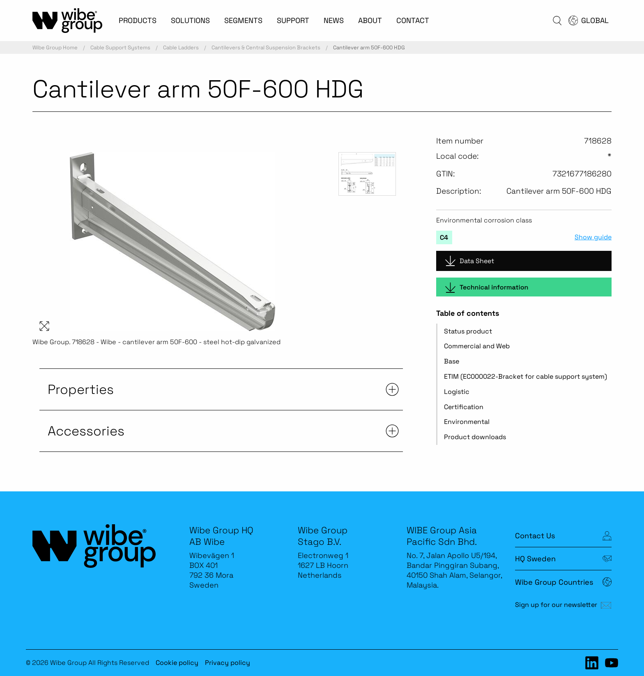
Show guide (593, 237)
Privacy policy (227, 662)
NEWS (334, 20)
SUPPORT (293, 20)
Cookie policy (177, 662)
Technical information (486, 287)
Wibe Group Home (55, 47)
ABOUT (370, 20)
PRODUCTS (137, 20)
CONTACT (412, 20)
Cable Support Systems (120, 47)
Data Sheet (469, 261)
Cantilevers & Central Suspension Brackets (266, 47)
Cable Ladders (181, 47)
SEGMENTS (243, 20)
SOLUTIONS (190, 20)
